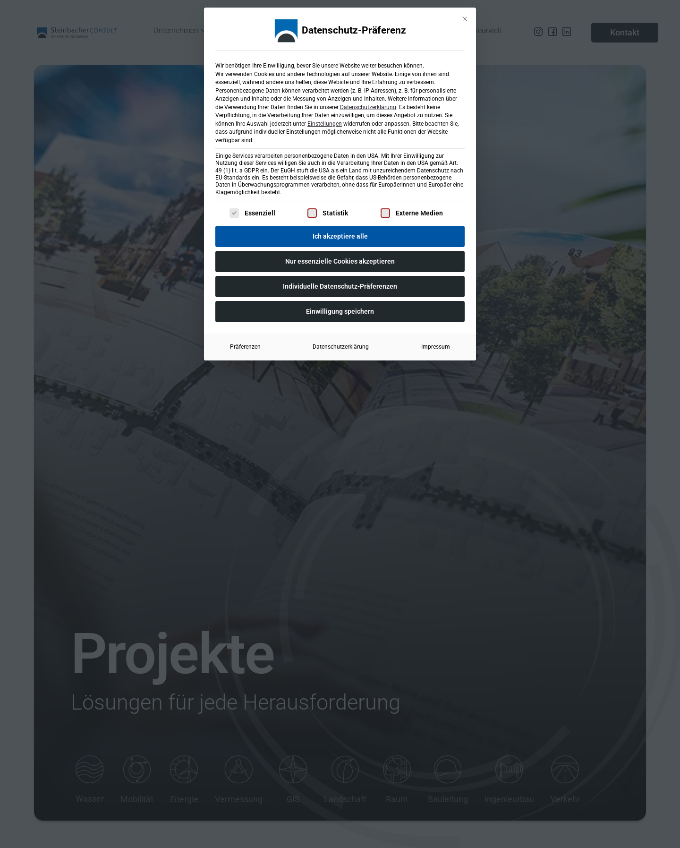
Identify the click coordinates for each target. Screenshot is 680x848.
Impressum (435, 345)
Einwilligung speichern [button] (340, 310)
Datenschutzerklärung (368, 106)
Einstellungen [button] (324, 122)
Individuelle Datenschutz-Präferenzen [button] (340, 285)
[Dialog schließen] (464, 17)
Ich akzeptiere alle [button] (340, 235)
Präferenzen (245, 345)
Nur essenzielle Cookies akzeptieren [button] (340, 260)
